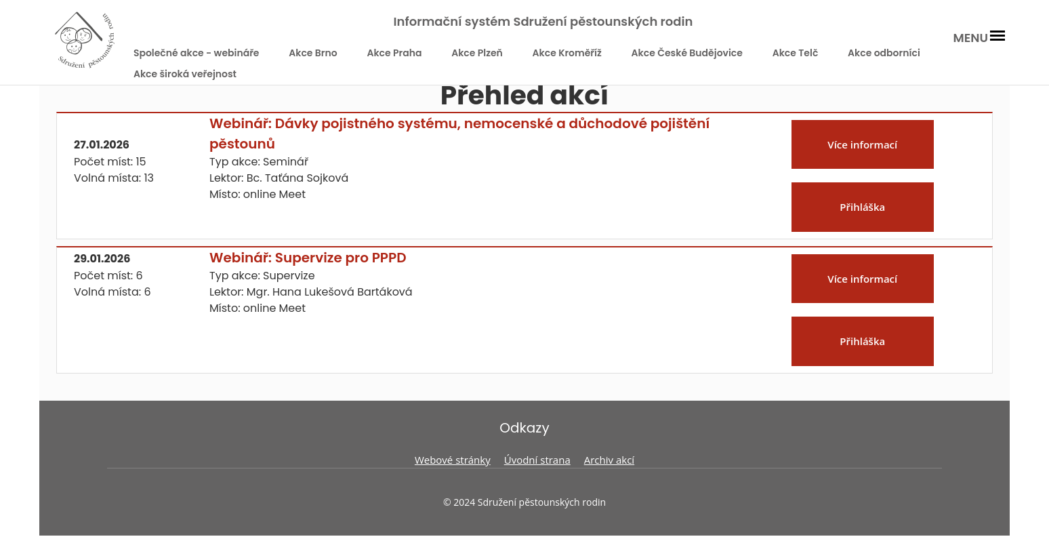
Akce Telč (796, 53)
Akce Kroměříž (567, 53)
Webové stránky (453, 459)
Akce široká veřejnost (184, 74)
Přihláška (862, 207)
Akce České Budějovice (687, 53)
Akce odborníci (884, 53)
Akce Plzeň (477, 53)
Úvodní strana (537, 459)
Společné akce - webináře (196, 53)
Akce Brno (313, 53)
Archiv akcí (609, 459)
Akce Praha (394, 53)
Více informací (862, 144)
